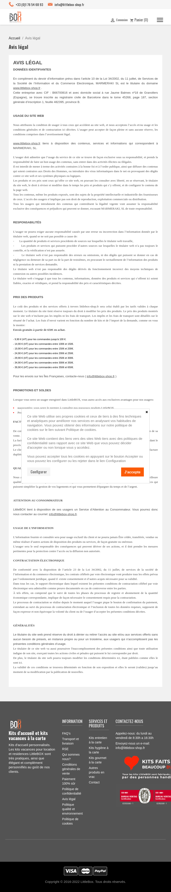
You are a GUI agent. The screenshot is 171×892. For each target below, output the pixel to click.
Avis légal (68, 799)
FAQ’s (66, 733)
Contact (94, 782)
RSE (65, 749)
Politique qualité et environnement (72, 809)
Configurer (39, 471)
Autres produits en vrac (96, 772)
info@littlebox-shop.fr (69, 4)
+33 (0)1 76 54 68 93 (29, 4)
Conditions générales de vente (71, 769)
